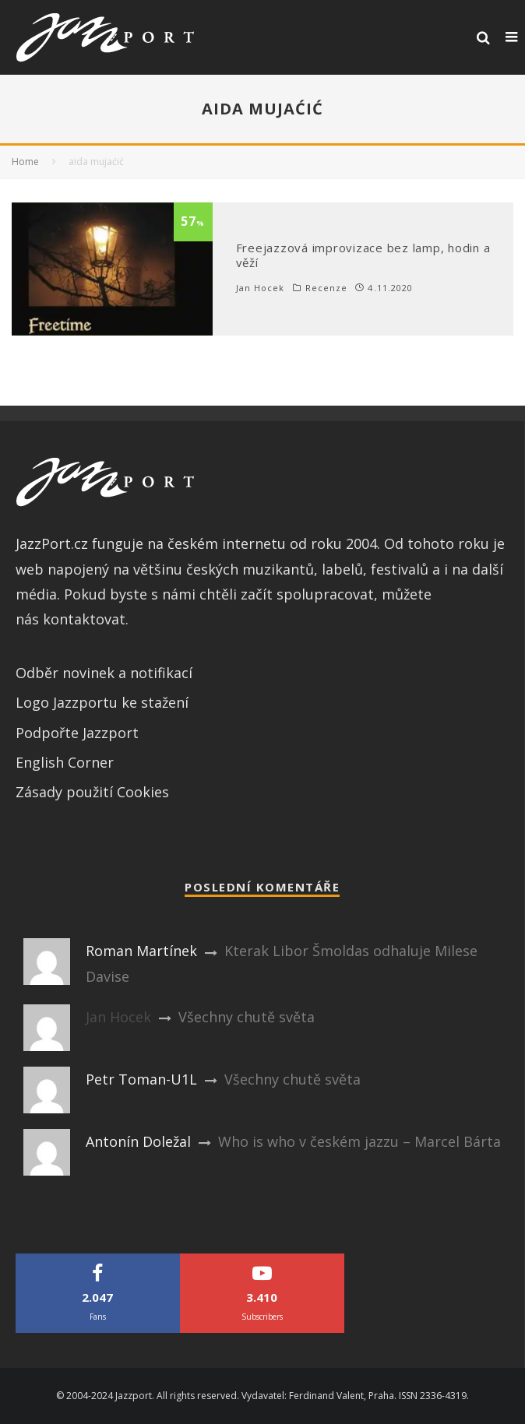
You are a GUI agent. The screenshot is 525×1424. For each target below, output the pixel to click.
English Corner (65, 762)
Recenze (326, 288)
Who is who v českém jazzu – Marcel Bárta (359, 1141)
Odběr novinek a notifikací (104, 672)
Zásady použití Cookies (92, 791)
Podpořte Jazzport (77, 732)
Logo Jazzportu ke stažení (102, 702)
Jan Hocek (260, 288)
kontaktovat (84, 619)
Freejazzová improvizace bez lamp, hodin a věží (363, 255)
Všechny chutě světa (246, 1016)
